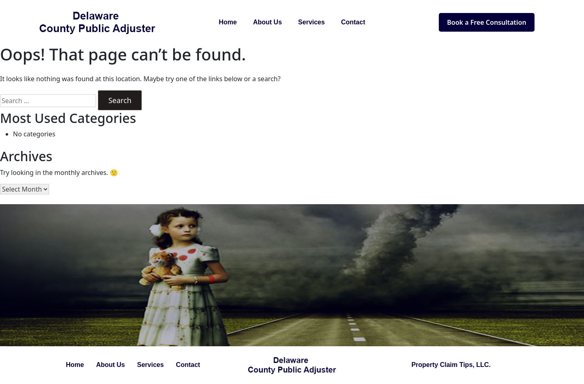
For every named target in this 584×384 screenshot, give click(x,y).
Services (311, 22)
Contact (353, 22)
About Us (267, 22)
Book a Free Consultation (486, 22)
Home (228, 22)
